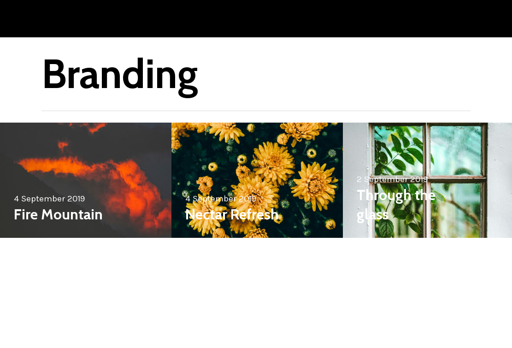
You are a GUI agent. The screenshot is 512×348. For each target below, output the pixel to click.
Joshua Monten (79, 18)
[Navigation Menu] (452, 19)
